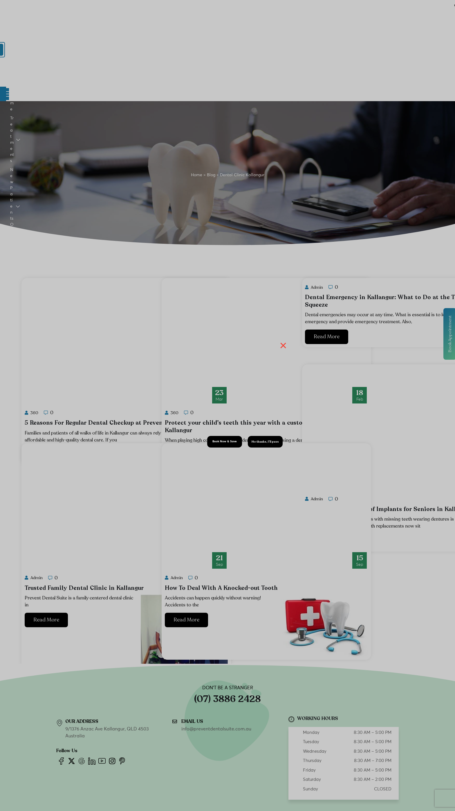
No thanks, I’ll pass (265, 442)
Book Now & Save (224, 441)
